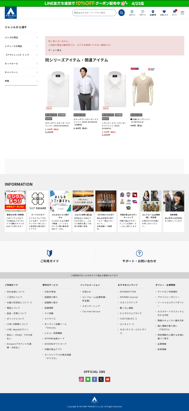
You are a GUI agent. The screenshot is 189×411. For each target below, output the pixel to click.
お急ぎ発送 (50, 291)
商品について (13, 307)
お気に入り (164, 15)
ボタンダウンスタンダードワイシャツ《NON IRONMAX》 (57, 124)
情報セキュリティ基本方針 (171, 320)
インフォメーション (90, 284)
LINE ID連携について (17, 324)
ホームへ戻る (55, 50)
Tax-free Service (91, 311)
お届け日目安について (18, 302)
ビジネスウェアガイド (131, 313)
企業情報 (162, 343)
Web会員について (16, 291)
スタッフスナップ (129, 302)
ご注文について (14, 297)
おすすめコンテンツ (128, 284)
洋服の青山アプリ (53, 349)
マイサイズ (50, 318)
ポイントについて (16, 318)
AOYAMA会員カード (54, 338)
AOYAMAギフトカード (56, 343)
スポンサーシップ (91, 306)
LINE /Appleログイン (18, 329)
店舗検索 (153, 15)
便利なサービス (50, 284)
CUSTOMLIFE (127, 318)
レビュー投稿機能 (53, 333)
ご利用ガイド (11, 284)
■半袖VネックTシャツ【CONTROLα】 (140, 120)
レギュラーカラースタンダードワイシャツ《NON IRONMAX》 (114, 126)
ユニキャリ (125, 324)
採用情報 (162, 349)
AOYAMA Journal (129, 297)
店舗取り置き (51, 302)
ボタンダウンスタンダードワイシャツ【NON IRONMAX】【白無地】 (86, 122)
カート (174, 12)
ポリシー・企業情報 (165, 284)
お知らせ (86, 291)
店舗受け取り (51, 297)
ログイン (132, 15)
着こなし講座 (126, 307)
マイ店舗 (49, 313)
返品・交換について (17, 313)
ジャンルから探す (16, 27)
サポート (143, 15)
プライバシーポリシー (169, 297)
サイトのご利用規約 (167, 291)
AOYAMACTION (128, 291)
